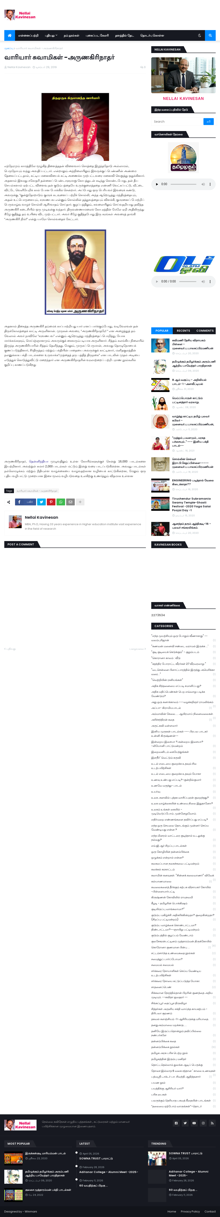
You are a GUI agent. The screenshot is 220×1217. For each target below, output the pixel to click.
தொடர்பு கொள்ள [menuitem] (152, 35)
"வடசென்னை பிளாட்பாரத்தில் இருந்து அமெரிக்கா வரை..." (183, 672)
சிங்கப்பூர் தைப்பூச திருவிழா (183, 1003)
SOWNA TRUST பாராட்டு (96, 1159)
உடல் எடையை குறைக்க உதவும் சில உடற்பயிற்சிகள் (183, 766)
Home (172, 1211)
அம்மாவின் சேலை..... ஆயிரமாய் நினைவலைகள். (183, 714)
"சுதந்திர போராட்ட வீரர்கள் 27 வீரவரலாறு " (183, 664)
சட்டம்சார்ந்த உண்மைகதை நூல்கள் (183, 953)
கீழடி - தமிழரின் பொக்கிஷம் (183, 903)
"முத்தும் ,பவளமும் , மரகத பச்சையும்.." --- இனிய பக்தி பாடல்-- (190, 442)
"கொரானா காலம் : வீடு (183, 658)
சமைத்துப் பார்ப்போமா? (183, 959)
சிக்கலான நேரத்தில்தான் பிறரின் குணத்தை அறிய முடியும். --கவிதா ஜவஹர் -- (183, 995)
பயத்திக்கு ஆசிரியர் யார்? (183, 1088)
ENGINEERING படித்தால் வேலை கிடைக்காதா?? (193, 482)
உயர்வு (183, 792)
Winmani (31, 1211)
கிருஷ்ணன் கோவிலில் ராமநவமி (183, 897)
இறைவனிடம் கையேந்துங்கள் (183, 752)
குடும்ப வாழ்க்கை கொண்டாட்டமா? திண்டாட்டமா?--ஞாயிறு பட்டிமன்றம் (183, 927)
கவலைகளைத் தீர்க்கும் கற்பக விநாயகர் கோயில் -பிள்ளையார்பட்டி (183, 889)
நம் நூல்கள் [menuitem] (71, 35)
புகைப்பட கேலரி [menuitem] (97, 35)
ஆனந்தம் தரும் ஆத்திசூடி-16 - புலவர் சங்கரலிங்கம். (191, 526)
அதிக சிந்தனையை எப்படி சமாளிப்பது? (183, 686)
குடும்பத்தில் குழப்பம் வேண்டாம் (183, 935)
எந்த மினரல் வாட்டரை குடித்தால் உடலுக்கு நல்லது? (183, 838)
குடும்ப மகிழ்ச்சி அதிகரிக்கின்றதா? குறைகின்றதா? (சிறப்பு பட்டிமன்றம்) (183, 917)
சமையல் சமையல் (183, 965)
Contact (210, 1211)
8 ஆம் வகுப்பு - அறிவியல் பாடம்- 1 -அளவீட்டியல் (189, 382)
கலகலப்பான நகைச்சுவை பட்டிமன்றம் (183, 864)
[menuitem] (9, 35)
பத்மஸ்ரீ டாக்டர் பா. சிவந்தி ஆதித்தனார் (181, 1077)
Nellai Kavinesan (41, 517)
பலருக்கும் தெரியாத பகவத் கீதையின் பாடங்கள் (183, 1100)
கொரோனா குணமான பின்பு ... (181, 947)
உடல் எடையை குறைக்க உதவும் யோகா (183, 774)
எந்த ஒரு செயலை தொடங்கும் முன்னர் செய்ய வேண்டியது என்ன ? (183, 828)
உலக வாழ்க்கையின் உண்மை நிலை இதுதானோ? (183, 804)
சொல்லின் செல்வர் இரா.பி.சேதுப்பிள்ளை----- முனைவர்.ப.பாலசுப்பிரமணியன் (192, 463)
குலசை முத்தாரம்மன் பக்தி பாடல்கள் (48, 1190)
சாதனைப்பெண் (183, 987)
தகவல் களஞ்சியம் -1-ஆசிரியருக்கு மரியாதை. (183, 1019)
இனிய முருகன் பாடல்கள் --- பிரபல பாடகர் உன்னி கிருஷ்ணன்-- (183, 733)
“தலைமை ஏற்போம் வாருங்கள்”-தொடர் (183, 1106)
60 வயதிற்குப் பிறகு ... (93, 1186)
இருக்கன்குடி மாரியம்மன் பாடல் (45, 1153)
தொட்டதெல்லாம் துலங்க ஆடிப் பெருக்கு (183, 1065)
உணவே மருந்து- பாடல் (183, 786)
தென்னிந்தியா (38, 461)
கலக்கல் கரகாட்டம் (183, 869)
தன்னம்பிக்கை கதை (183, 1041)
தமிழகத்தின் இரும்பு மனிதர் (183, 1059)
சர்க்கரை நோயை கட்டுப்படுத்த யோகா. (183, 981)
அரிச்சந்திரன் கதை (181, 720)
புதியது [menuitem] (50, 35)
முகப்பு (8, 48)
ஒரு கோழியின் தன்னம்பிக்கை (183, 852)
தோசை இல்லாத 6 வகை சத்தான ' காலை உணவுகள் (183, 1071)
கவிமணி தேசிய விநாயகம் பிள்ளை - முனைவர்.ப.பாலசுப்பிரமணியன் (192, 344)
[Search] (177, 121)
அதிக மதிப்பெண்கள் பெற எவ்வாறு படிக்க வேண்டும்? (183, 694)
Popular (162, 331)
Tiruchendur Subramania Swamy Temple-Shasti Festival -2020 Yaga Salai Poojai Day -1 (191, 504)
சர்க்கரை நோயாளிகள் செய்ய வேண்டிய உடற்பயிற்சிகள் (183, 973)
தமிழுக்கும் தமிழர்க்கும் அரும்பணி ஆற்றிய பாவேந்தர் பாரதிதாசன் (193, 364)
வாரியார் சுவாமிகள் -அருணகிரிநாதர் (39, 48)
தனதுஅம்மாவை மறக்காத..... (183, 1025)
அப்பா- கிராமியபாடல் (181, 708)
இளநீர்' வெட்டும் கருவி (183, 758)
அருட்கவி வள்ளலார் (183, 726)
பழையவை (136, 649)
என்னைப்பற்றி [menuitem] (28, 35)
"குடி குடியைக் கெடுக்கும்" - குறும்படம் (183, 652)
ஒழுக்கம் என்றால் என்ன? (183, 858)
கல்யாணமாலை (181, 881)
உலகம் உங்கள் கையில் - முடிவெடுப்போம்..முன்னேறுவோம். (183, 811)
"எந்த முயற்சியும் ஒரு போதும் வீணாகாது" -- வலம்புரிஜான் (183, 638)
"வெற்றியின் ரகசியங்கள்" (183, 680)
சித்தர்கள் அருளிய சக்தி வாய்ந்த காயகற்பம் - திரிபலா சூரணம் (183, 1011)
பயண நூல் (183, 1083)
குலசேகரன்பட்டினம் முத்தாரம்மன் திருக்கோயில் (183, 941)
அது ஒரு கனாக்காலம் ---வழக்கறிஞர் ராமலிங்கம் (183, 702)
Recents (183, 331)
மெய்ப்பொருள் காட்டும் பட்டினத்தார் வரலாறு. (187, 400)
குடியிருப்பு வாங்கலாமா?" (183, 909)
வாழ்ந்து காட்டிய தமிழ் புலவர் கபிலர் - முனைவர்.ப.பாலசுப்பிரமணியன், (193, 420)
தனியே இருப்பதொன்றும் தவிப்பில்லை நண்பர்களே (183, 1033)
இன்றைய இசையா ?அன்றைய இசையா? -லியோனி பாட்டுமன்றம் (183, 744)
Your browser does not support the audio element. (183, 184)
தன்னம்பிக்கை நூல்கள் (183, 1047)
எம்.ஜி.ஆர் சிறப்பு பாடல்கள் (183, 846)
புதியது (11, 649)
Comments (205, 331)
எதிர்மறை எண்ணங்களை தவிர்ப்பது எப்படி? (183, 819)
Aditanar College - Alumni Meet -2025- (108, 1172)
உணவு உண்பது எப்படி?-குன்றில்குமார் (183, 780)
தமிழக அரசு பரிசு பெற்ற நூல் (183, 1053)
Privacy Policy (190, 1211)
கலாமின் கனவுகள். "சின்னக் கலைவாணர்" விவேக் (183, 875)
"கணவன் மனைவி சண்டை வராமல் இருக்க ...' (183, 646)
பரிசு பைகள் (183, 1094)
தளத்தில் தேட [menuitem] (124, 35)
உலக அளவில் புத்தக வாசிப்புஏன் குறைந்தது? (183, 798)
